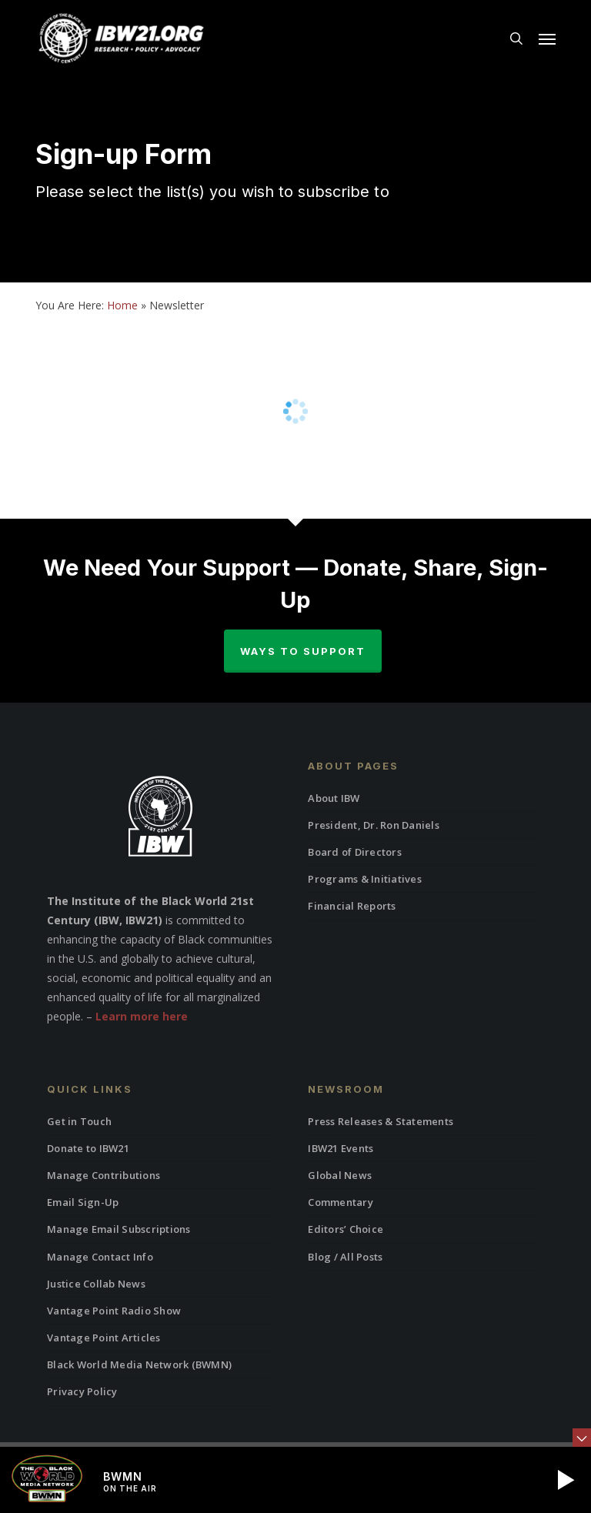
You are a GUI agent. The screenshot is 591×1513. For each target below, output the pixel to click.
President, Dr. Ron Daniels (373, 825)
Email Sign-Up (83, 1202)
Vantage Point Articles (104, 1337)
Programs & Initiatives (365, 879)
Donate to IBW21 (88, 1148)
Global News (340, 1175)
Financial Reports (352, 906)
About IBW (333, 798)
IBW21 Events (340, 1148)
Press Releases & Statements (380, 1121)
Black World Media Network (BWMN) (139, 1364)
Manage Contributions (103, 1175)
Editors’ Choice (345, 1229)
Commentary (340, 1202)
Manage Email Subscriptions (119, 1229)
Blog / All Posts (345, 1257)
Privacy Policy (82, 1391)
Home (122, 305)
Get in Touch (79, 1121)
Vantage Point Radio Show (114, 1311)
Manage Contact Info (100, 1257)
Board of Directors (355, 852)
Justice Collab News (96, 1284)
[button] (547, 38)
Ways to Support (303, 651)
